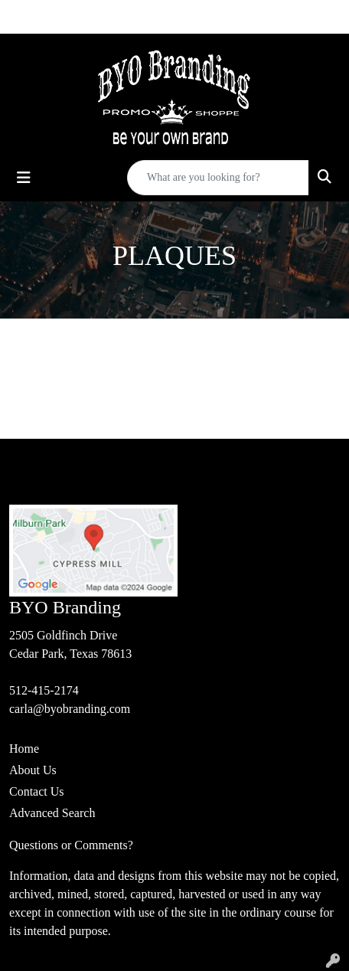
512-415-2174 (44, 690)
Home (24, 748)
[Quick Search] (218, 177)
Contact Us (36, 791)
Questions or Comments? (71, 845)
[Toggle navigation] (24, 177)
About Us (33, 769)
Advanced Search (52, 812)
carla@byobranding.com (69, 708)
